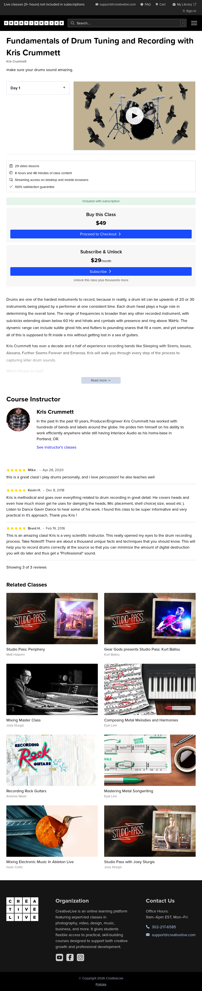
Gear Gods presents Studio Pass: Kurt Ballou (142, 649)
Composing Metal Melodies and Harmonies (141, 720)
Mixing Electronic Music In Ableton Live (40, 861)
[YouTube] (59, 957)
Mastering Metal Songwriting (128, 791)
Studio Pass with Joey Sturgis (129, 861)
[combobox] (127, 23)
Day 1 (15, 88)
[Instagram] (80, 957)
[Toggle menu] (194, 23)
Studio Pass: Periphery (25, 649)
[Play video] (134, 116)
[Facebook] (70, 957)
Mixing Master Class (23, 720)
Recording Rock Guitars (26, 791)
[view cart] (161, 4)
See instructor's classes (56, 447)
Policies (101, 984)
